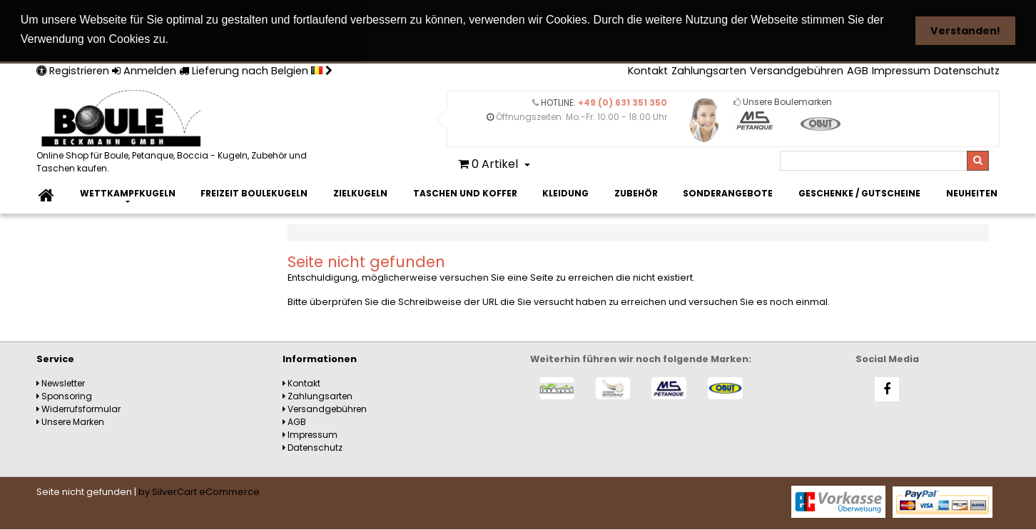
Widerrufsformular (78, 408)
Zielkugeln (360, 192)
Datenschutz (967, 70)
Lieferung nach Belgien (255, 70)
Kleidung (565, 192)
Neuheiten (971, 192)
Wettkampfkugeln (128, 192)
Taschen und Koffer (465, 192)
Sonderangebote (728, 192)
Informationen (320, 358)
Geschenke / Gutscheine (859, 192)
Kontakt (648, 70)
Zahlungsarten (708, 70)
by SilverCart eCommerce (199, 491)
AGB (857, 70)
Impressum (901, 70)
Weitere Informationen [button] (238, 39)
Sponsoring (64, 395)
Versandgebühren (796, 70)
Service (55, 358)
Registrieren (72, 70)
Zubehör (636, 192)
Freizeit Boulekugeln (254, 192)
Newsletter (60, 382)
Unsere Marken (70, 421)
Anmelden (144, 70)
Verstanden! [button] (965, 31)
